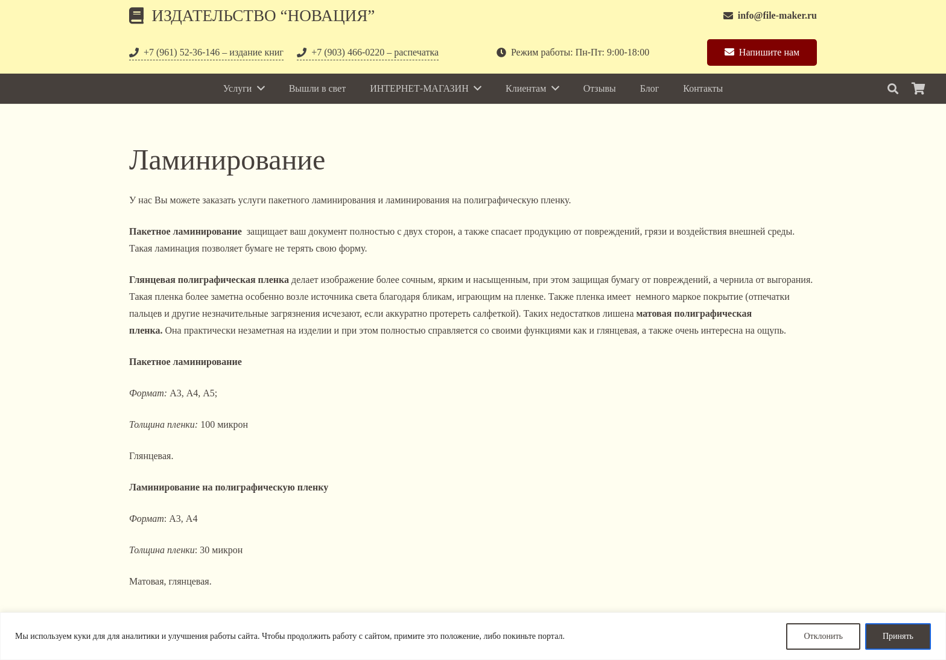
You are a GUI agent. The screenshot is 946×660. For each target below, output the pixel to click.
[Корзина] (918, 89)
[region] (473, 636)
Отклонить (823, 636)
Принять (898, 636)
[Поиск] (893, 89)
